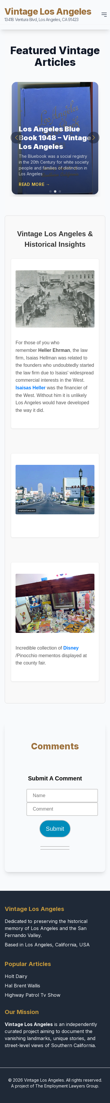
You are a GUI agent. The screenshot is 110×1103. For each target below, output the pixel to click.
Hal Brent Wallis (22, 986)
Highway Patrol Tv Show (32, 995)
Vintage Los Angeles (47, 14)
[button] (50, 191)
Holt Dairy (16, 976)
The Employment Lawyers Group (66, 1085)
